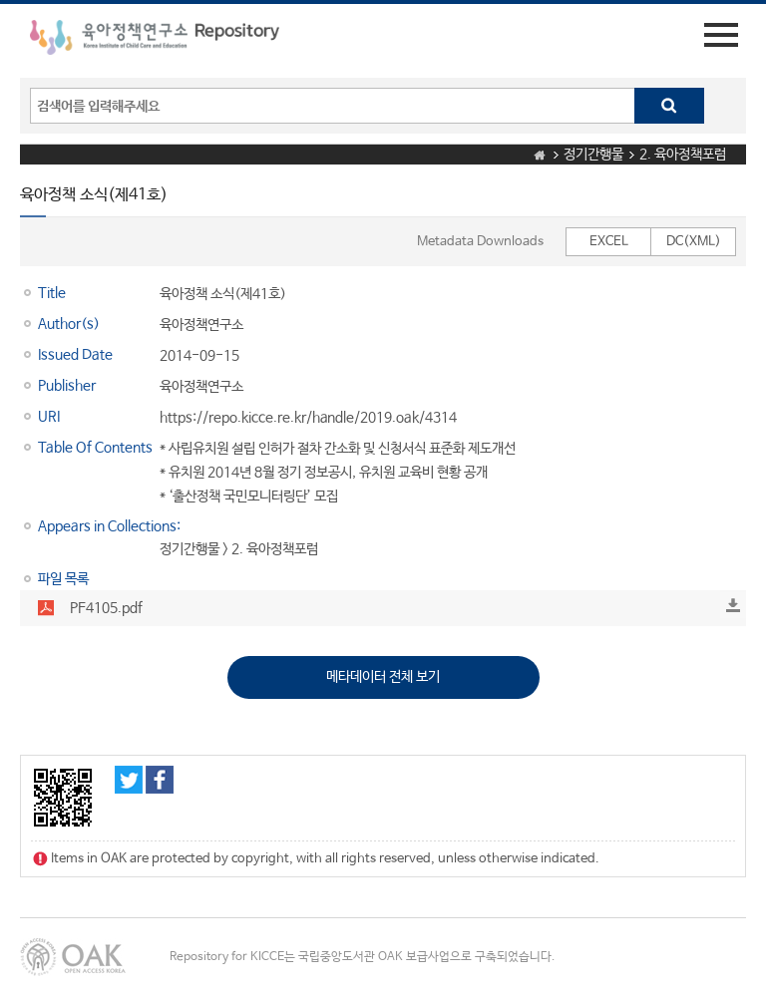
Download (733, 605)
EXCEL (608, 241)
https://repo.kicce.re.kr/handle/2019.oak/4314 (308, 418)
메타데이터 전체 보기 (383, 677)
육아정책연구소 (201, 325)
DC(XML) (693, 241)
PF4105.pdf (106, 608)
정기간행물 (593, 155)
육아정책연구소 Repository (154, 41)
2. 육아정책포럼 (682, 155)
